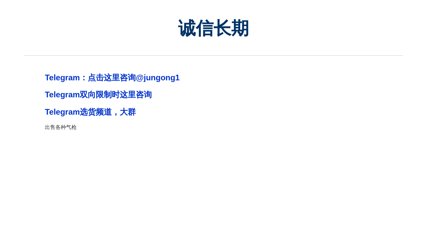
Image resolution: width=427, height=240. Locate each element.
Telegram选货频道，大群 (90, 111)
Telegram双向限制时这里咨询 (98, 94)
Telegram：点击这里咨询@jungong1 (112, 77)
